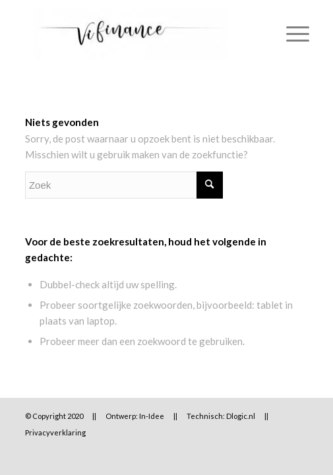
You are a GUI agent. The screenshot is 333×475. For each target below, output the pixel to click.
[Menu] (291, 33)
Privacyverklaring (55, 432)
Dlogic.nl (240, 416)
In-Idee (151, 416)
